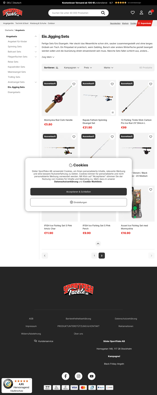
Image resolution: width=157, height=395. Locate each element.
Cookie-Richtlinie (92, 181)
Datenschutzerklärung (66, 181)
